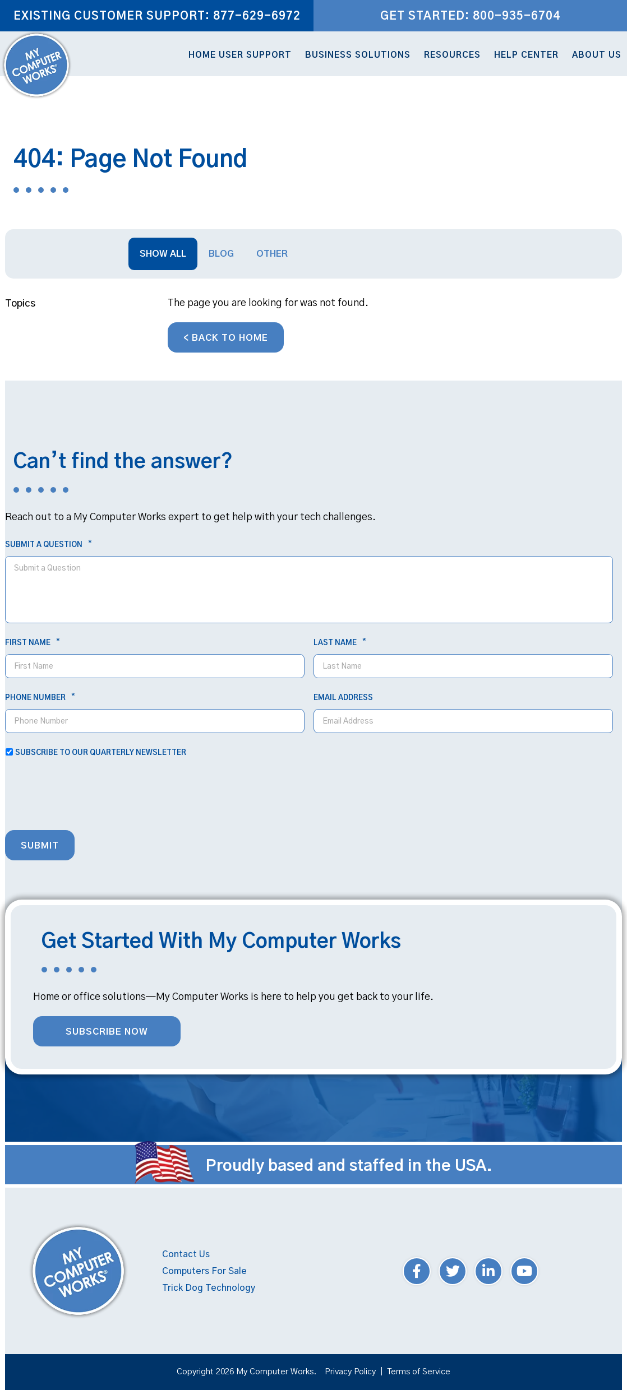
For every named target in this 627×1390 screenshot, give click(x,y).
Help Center (526, 55)
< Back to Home (225, 337)
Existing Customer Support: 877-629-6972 (157, 16)
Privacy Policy (350, 1372)
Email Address (343, 698)
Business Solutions (358, 55)
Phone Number (40, 698)
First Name (32, 643)
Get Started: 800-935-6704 (470, 16)
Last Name (340, 643)
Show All (163, 253)
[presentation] (90, 797)
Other (272, 253)
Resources (452, 55)
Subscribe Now (107, 1031)
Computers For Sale (204, 1271)
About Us (596, 55)
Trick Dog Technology (208, 1288)
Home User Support (240, 55)
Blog (221, 253)
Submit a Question (48, 545)
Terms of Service (418, 1372)
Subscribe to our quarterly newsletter (100, 753)
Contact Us (186, 1254)
